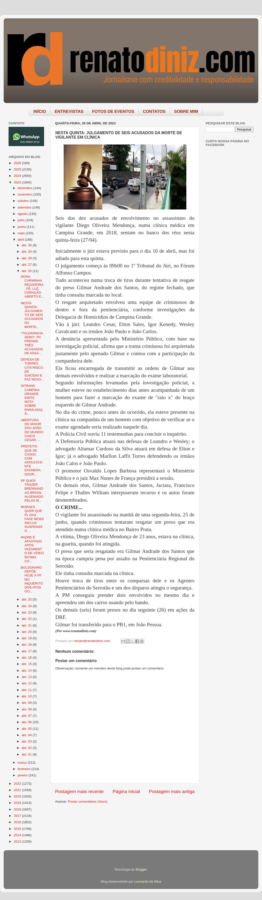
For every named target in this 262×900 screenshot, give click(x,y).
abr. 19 (27, 638)
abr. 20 (27, 632)
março (23, 762)
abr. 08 (27, 709)
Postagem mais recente (79, 791)
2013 (18, 841)
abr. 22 (27, 619)
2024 (18, 176)
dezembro (25, 188)
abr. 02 (27, 748)
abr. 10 (27, 696)
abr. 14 (27, 670)
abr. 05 (27, 728)
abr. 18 (27, 644)
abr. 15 (27, 664)
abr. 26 (27, 271)
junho (22, 227)
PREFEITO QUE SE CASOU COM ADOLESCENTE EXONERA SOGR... (32, 460)
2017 (18, 816)
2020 (18, 796)
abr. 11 (27, 690)
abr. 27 (27, 264)
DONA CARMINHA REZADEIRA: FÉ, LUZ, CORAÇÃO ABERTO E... (32, 286)
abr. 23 (27, 612)
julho (21, 220)
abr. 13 (27, 677)
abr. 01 (27, 754)
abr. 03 (27, 741)
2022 (18, 783)
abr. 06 (27, 722)
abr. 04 (27, 735)
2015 (18, 829)
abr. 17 (27, 651)
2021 (18, 790)
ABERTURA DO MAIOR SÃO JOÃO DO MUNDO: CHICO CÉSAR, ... (32, 430)
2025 (18, 169)
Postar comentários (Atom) (87, 801)
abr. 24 (27, 606)
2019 (18, 803)
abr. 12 (27, 683)
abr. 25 (27, 599)
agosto (23, 214)
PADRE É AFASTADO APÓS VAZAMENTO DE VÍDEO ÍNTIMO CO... (32, 549)
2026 (18, 163)
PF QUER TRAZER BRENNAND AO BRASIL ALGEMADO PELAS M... (32, 490)
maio (22, 233)
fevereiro (24, 769)
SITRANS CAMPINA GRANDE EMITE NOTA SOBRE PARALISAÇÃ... (32, 399)
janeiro (23, 775)
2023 (18, 182)
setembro (25, 207)
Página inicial (126, 791)
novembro (25, 194)
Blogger (141, 869)
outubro (24, 201)
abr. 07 (27, 715)
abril (21, 239)
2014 (18, 835)
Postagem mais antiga (172, 791)
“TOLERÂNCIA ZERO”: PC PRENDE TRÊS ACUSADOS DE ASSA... (32, 343)
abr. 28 (27, 258)
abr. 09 (27, 702)
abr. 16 (27, 657)
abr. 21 (27, 625)
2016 (18, 822)
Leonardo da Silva (147, 881)
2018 (18, 809)
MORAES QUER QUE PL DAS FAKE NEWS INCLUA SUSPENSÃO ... (32, 519)
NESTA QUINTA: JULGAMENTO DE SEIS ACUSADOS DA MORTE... (32, 315)
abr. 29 (27, 251)
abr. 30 (27, 245)
